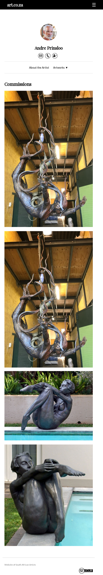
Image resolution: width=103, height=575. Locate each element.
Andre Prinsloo (49, 48)
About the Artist (39, 67)
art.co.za (15, 5)
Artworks (60, 67)
